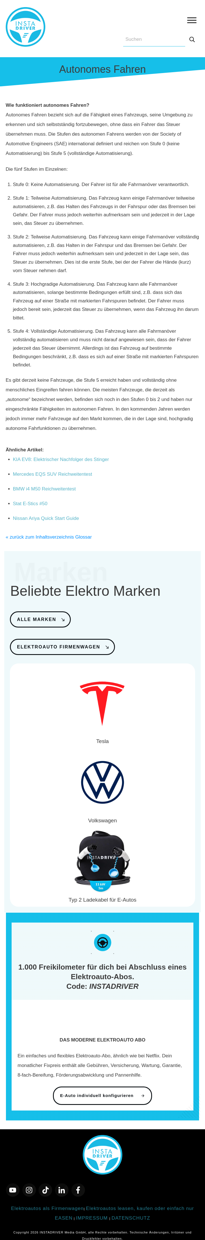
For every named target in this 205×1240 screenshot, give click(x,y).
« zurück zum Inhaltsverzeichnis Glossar (49, 537)
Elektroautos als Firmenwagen (47, 1201)
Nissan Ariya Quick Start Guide (46, 518)
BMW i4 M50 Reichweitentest (44, 489)
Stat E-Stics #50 (30, 503)
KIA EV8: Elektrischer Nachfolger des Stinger (61, 459)
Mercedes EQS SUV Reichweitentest (52, 474)
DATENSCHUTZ (131, 1210)
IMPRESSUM (92, 1210)
